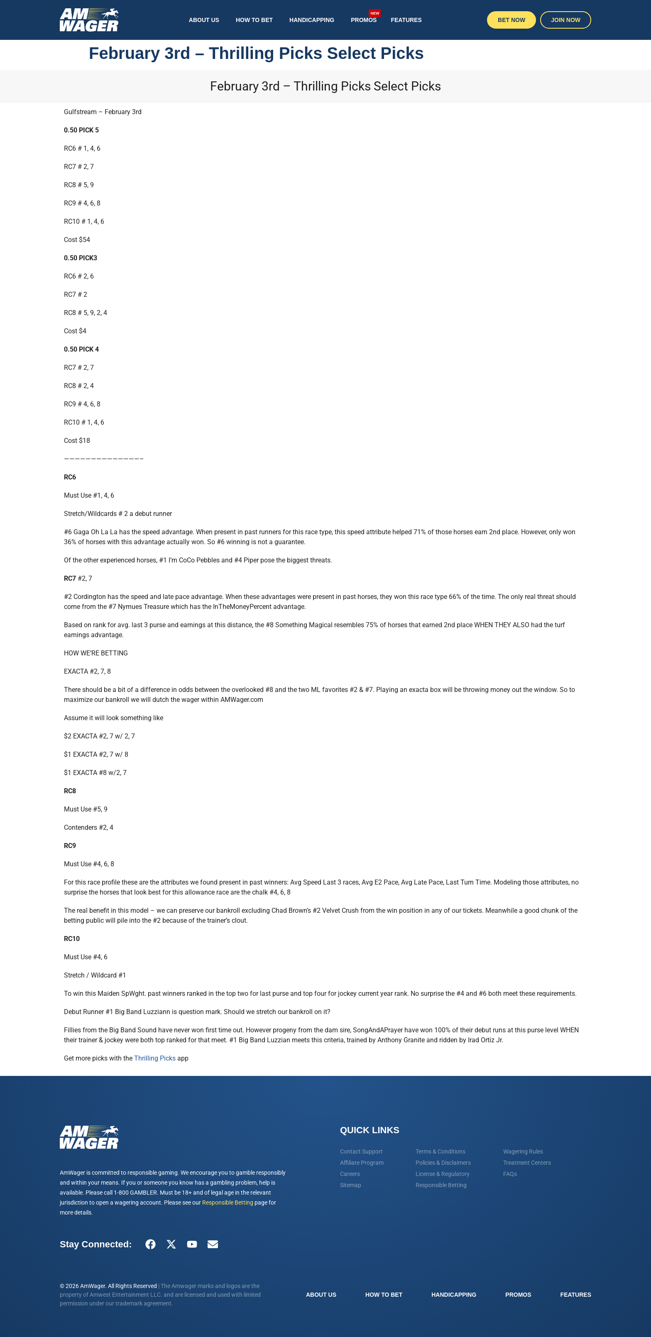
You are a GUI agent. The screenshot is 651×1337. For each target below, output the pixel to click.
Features (406, 20)
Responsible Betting (227, 1202)
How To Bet (254, 20)
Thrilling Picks (155, 1058)
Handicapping (311, 20)
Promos (366, 16)
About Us (204, 20)
